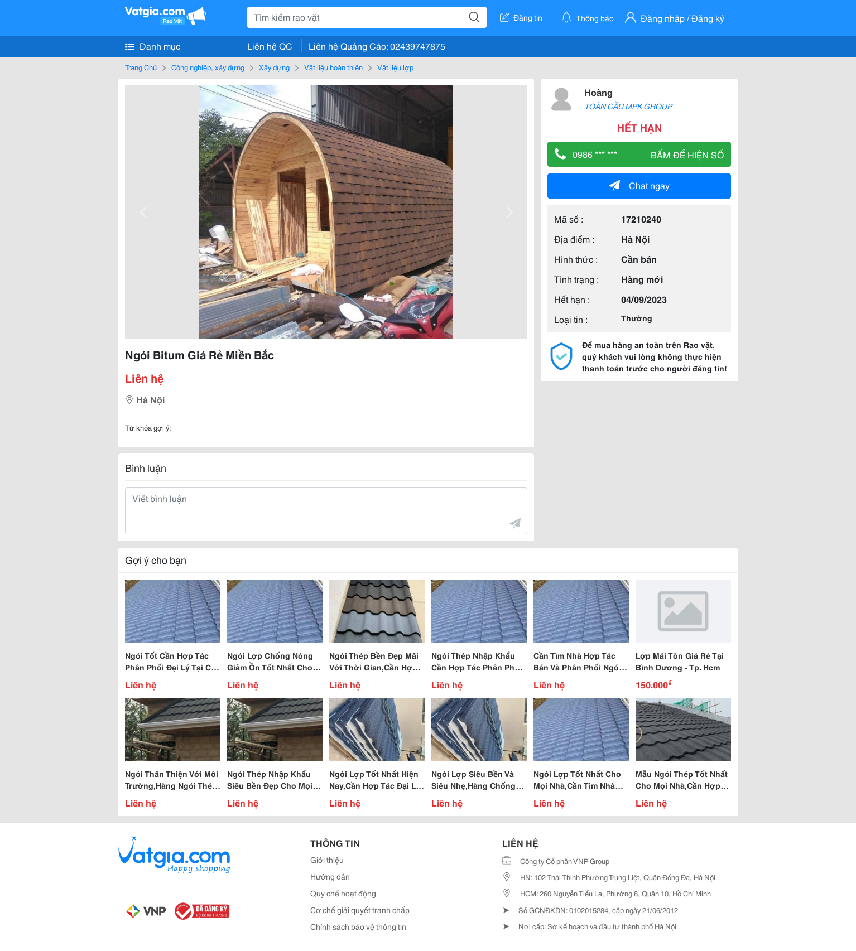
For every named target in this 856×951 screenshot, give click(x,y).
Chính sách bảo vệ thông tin (358, 926)
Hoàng (598, 91)
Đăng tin (521, 17)
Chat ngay (639, 184)
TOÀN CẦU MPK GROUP (628, 106)
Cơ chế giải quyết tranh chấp (360, 909)
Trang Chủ (141, 67)
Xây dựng (274, 67)
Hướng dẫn (330, 876)
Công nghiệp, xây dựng (207, 67)
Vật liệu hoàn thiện (333, 67)
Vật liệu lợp (395, 67)
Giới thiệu (327, 859)
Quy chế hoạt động (343, 893)
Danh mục (152, 45)
